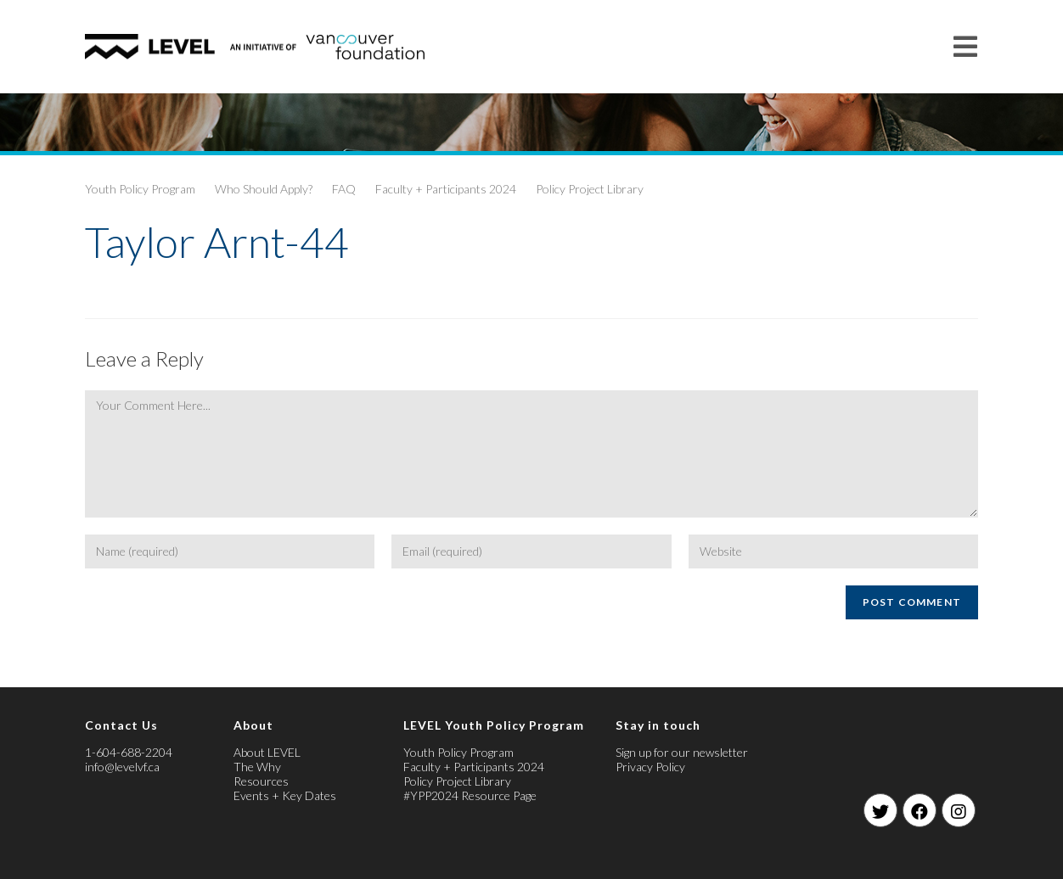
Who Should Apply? (263, 189)
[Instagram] (959, 810)
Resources (261, 781)
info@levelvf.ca (122, 766)
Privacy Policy (650, 766)
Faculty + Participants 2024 (445, 189)
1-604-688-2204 (128, 752)
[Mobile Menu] (965, 46)
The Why (257, 766)
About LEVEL (267, 752)
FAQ (344, 189)
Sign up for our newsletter (682, 752)
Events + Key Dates (284, 795)
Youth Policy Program (140, 189)
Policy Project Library (590, 189)
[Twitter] (880, 810)
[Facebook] (919, 810)
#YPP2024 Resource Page (470, 795)
